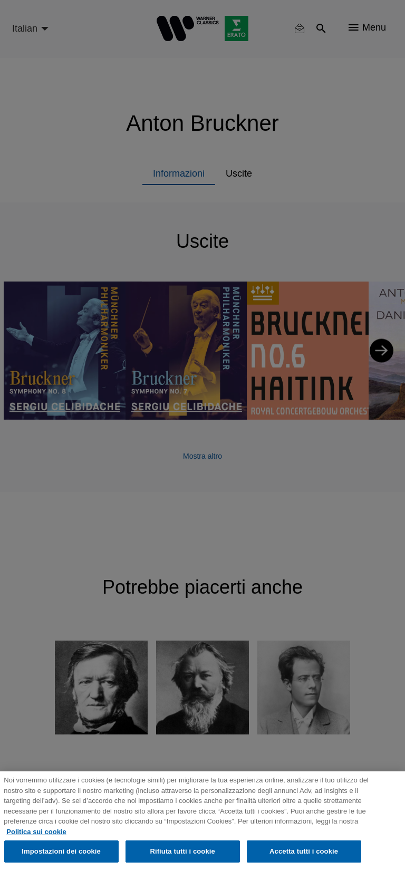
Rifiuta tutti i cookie (182, 851)
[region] (202, 821)
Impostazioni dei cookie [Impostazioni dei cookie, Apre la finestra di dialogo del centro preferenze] (61, 851)
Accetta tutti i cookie (303, 851)
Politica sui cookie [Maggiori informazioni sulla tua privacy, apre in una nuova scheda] (36, 832)
